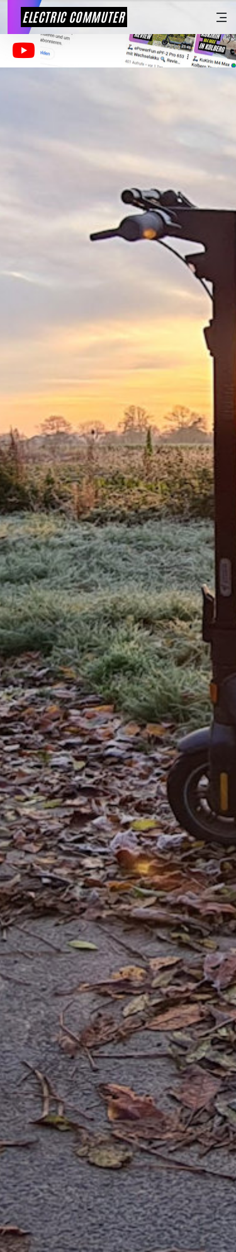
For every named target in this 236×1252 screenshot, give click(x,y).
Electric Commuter (73, 16)
